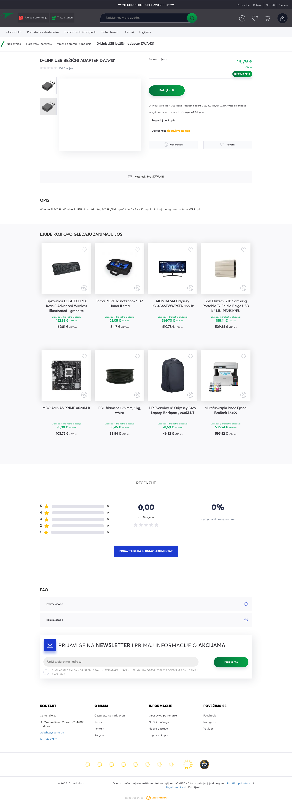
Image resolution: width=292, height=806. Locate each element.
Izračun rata (242, 74)
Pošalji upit (166, 90)
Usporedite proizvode (242, 18)
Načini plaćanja (159, 722)
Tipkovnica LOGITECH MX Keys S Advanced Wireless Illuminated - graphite (66, 306)
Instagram (209, 722)
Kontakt (99, 728)
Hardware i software (39, 44)
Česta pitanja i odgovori (109, 715)
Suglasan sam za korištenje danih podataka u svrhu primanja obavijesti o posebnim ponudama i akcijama (120, 673)
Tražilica (192, 18)
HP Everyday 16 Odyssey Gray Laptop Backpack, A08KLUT (172, 411)
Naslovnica (14, 44)
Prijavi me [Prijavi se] (231, 662)
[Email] (121, 662)
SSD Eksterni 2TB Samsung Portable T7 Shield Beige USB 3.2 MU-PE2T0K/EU (226, 306)
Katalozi (257, 5)
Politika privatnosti (239, 783)
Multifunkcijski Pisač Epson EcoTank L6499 (226, 411)
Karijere (99, 735)
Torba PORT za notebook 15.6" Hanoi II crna (119, 304)
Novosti (270, 5)
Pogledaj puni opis (163, 120)
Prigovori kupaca (160, 735)
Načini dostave (158, 728)
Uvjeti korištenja (176, 787)
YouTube (208, 728)
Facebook (209, 715)
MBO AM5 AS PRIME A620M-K (66, 408)
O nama (283, 5)
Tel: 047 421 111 (48, 739)
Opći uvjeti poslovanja (163, 715)
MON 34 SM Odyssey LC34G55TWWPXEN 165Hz (173, 304)
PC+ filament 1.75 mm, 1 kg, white (119, 411)
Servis (98, 722)
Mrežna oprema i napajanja (74, 44)
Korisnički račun (282, 18)
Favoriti (255, 18)
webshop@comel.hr (52, 732)
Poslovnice (243, 5)
